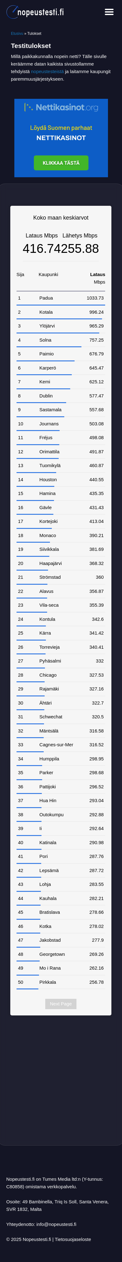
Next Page (61, 1003)
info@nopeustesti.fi (56, 1224)
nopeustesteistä (47, 71)
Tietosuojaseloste (73, 1239)
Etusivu (17, 33)
